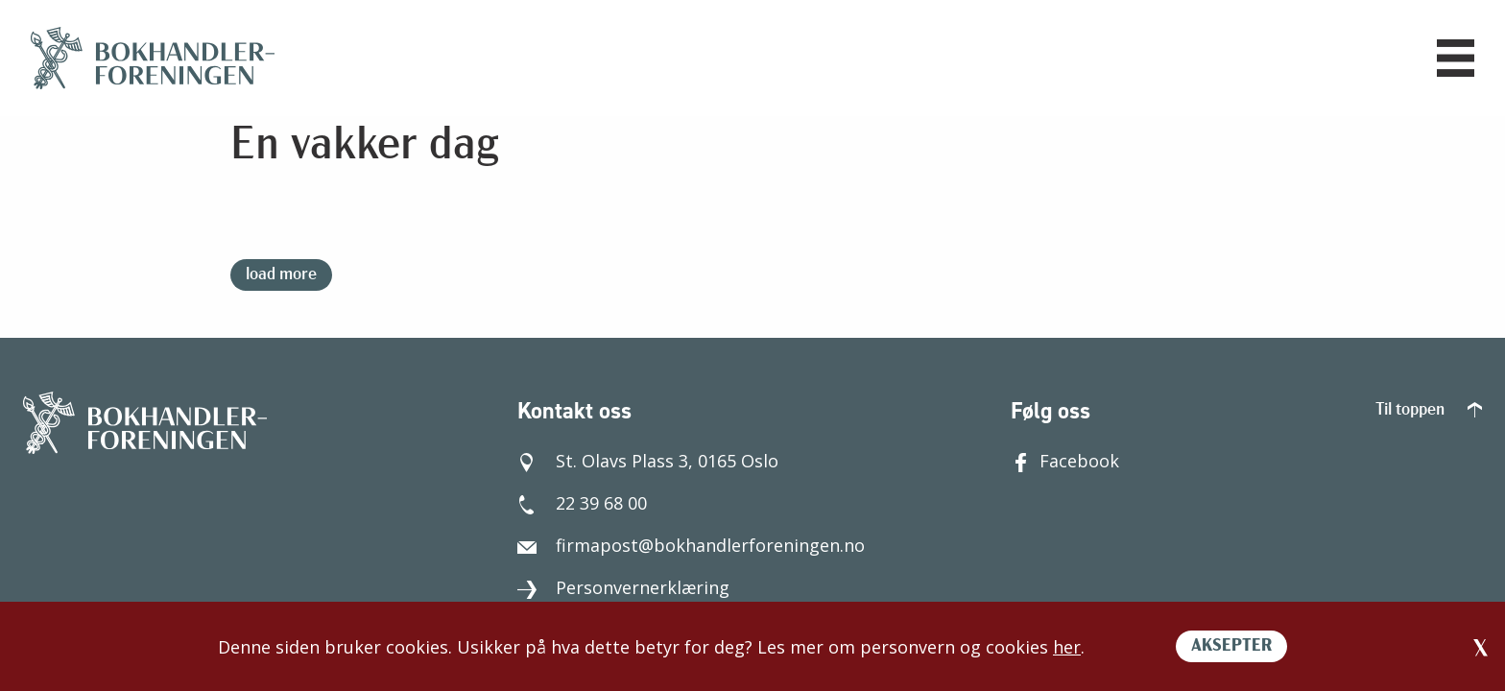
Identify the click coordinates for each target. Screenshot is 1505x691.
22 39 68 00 (582, 502)
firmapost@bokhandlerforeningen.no (691, 545)
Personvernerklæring (623, 587)
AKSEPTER (1231, 646)
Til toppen (1428, 410)
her (1067, 646)
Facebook (1065, 460)
